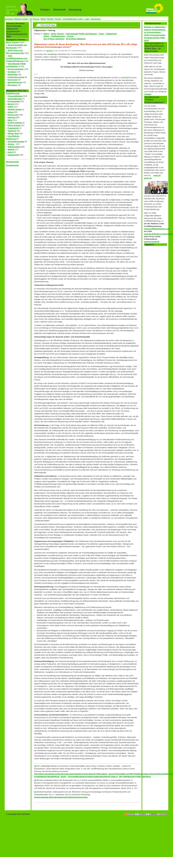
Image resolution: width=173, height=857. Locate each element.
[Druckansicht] (12, 162)
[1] (35, 766)
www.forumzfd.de (151, 242)
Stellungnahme (14, 147)
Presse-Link (13, 115)
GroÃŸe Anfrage (15, 123)
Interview (11, 117)
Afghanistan (111, 34)
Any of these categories (54, 39)
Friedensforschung (16, 77)
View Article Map (47, 25)
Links (80, 19)
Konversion (13, 80)
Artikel (10, 107)
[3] (135, 572)
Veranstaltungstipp (16, 142)
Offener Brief (13, 133)
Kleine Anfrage (14, 125)
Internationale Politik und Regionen (81, 34)
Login (86, 19)
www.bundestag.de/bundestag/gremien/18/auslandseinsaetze (61, 797)
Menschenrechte (15, 82)
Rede (10, 120)
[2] (132, 346)
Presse (58, 19)
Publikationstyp (13, 93)
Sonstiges (12, 72)
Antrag (10, 112)
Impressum (96, 19)
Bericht (11, 104)
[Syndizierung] (12, 165)
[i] (127, 78)
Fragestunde (13, 128)
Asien (101, 34)
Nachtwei (49, 50)
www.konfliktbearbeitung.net (156, 229)
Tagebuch (12, 131)
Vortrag (11, 144)
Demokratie (13, 74)
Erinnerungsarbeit (15, 69)
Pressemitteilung (15, 96)
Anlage (148, 94)
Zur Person (34, 19)
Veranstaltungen (70, 19)
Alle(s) (46, 34)
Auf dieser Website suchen (16, 19)
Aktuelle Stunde (14, 109)
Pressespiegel (14, 101)
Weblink (11, 149)
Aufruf (10, 152)
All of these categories (76, 39)
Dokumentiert (13, 155)
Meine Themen (47, 19)
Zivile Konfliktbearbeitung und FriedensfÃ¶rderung (16, 58)
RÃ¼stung (12, 85)
